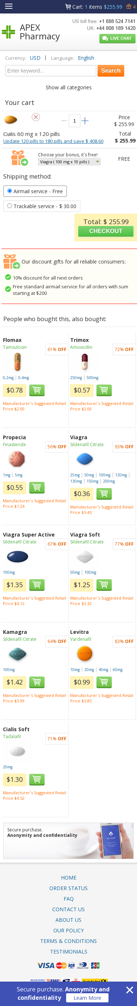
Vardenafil (80, 639)
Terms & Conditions (68, 940)
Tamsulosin (15, 347)
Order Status (68, 888)
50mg (89, 474)
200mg (109, 481)
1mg (6, 474)
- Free (35, 191)
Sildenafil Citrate (87, 444)
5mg (18, 474)
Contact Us (68, 909)
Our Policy (68, 930)
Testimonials (68, 951)
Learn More (87, 997)
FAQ (69, 898)
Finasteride (14, 444)
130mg (76, 481)
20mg (89, 669)
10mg (75, 669)
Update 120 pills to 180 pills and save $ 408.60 (53, 141)
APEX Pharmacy (40, 31)
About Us (68, 919)
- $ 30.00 (41, 206)
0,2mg (8, 377)
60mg (117, 669)
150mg (92, 481)
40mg (103, 669)
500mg (92, 377)
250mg (76, 377)
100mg (104, 474)
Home (68, 877)
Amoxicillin (81, 347)
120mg (121, 474)
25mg (75, 474)
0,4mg (23, 377)
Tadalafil (12, 736)
